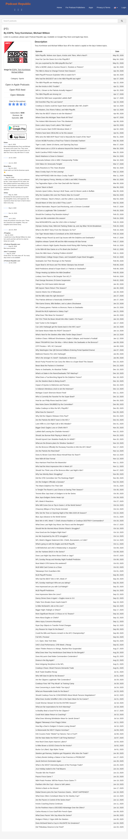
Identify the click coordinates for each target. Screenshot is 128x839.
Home (59, 7)
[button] (116, 7)
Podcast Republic (18, 4)
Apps (91, 7)
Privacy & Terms (103, 7)
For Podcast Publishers (75, 7)
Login (124, 7)
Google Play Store (64, 37)
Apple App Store (81, 37)
